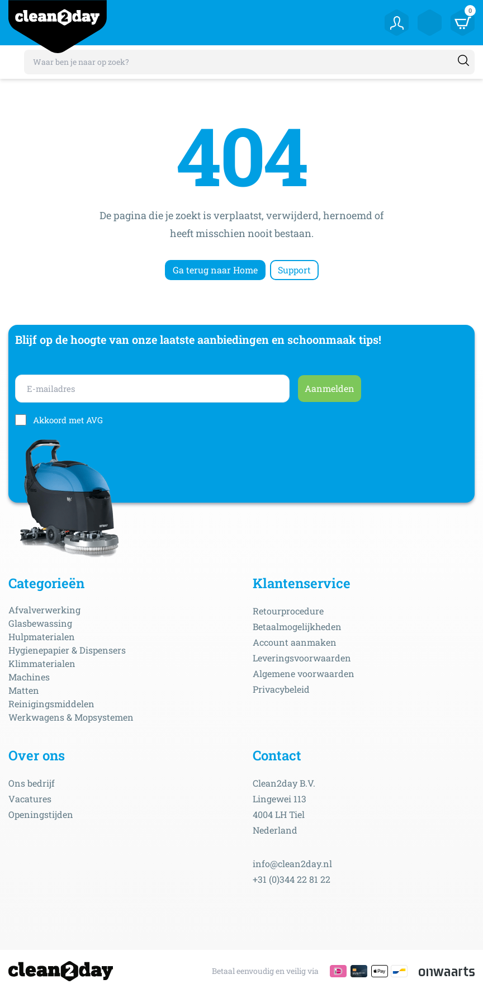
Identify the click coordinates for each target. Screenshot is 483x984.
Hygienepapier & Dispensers (67, 650)
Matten (23, 690)
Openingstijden (40, 814)
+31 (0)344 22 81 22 (291, 879)
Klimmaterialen (41, 663)
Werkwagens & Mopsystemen (71, 717)
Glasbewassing (40, 623)
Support (294, 270)
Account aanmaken (295, 642)
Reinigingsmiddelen (51, 703)
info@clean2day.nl (292, 863)
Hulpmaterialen (41, 636)
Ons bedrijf (31, 783)
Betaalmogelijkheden (297, 626)
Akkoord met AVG (68, 419)
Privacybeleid (281, 689)
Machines (29, 677)
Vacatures (29, 799)
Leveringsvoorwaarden (302, 658)
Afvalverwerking (44, 610)
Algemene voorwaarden (303, 673)
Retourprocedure (288, 611)
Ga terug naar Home (215, 270)
